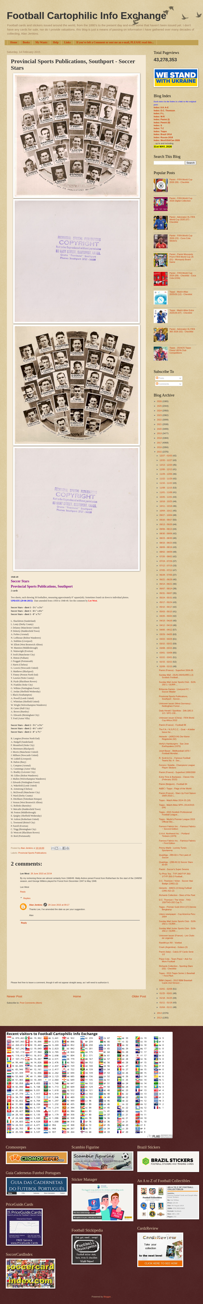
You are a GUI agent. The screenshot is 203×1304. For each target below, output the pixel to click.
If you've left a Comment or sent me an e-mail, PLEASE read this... (115, 42)
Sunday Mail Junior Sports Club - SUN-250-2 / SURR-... (177, 929)
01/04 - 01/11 (166, 1007)
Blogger (107, 1296)
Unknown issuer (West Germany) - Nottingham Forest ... (175, 704)
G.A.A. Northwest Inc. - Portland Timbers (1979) (174, 834)
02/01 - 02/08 (166, 989)
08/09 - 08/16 (166, 547)
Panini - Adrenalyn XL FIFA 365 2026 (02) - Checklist (182, 330)
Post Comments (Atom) (31, 1003)
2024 (159, 410)
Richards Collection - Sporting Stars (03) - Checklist (176, 967)
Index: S (158, 125)
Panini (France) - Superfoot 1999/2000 (177, 772)
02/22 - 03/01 (166, 657)
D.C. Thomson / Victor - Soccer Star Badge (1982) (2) (176, 882)
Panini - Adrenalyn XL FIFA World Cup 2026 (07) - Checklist (182, 219)
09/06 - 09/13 (166, 529)
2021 (159, 424)
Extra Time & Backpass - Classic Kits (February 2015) (176, 778)
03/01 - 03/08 (166, 653)
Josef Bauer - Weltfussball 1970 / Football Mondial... (174, 752)
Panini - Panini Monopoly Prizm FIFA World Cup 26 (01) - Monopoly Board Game (181, 258)
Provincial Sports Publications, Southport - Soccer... (173, 697)
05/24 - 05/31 (166, 597)
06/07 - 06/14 (166, 588)
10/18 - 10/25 (166, 501)
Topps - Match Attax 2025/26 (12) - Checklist (180, 293)
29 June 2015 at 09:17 (58, 905)
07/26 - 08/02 (166, 556)
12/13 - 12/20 (166, 465)
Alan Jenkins (35, 905)
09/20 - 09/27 (166, 520)
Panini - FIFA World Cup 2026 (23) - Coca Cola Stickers (180, 238)
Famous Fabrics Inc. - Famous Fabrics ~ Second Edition (177, 827)
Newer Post (14, 996)
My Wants (41, 42)
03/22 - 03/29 (166, 639)
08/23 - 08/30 (166, 538)
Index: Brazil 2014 (163, 134)
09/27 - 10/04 (166, 515)
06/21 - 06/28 (166, 579)
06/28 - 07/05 (166, 575)
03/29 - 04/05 (166, 634)
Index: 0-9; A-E (161, 107)
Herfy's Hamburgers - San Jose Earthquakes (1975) (174, 745)
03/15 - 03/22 (166, 643)
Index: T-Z (159, 128)
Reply (23, 892)
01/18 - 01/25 (166, 998)
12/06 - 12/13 (166, 469)
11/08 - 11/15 (166, 488)
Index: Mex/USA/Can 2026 (167, 140)
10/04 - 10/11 (166, 511)
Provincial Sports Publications (32, 853)
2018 (159, 438)
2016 (159, 447)
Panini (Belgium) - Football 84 (173, 784)
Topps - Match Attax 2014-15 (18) (175, 800)
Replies (27, 898)
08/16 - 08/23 (166, 543)
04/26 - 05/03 (166, 616)
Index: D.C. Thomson (164, 110)
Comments (162, 384)
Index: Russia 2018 (163, 137)
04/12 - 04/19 (166, 625)
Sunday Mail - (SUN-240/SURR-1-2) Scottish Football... (176, 676)
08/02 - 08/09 (166, 552)
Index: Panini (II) (162, 122)
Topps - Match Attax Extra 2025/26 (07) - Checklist (181, 311)
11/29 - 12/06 (166, 474)
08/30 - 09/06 (166, 533)
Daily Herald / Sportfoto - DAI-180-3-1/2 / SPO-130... (176, 711)
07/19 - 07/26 (166, 561)
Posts (160, 378)
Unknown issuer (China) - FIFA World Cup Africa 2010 (176, 719)
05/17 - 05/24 (166, 602)
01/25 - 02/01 (166, 993)
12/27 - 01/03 (166, 455)
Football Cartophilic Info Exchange (86, 15)
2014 (159, 1013)
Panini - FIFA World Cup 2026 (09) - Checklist (180, 180)
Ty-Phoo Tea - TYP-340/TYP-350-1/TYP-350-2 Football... (175, 875)
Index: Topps (160, 131)
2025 (159, 406)
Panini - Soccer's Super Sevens (174, 869)
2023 (159, 415)
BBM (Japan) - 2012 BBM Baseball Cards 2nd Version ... (175, 981)
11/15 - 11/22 (166, 483)
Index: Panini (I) (162, 119)
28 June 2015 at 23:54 (41, 873)
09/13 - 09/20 (166, 524)
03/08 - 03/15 (166, 648)
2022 (159, 420)
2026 (159, 401)
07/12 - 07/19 (166, 565)
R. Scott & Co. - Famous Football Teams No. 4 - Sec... (174, 759)
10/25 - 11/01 (166, 497)
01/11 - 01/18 (166, 1002)
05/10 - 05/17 (166, 607)
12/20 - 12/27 (166, 460)
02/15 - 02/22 (166, 662)
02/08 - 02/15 (166, 666)
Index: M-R (159, 116)
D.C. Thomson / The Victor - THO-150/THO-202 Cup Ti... (175, 901)
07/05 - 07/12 (166, 570)
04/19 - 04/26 (166, 620)
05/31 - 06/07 (166, 593)
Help (56, 42)
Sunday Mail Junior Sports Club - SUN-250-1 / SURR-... (177, 683)
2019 (159, 433)
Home (13, 42)
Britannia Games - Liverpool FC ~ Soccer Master (175, 690)
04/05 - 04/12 (166, 630)
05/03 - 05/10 (166, 611)
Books (26, 42)
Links (67, 42)
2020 (159, 429)
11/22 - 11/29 (166, 478)
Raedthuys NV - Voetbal (170, 943)
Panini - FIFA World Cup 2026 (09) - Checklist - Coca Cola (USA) (182, 275)
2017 (159, 442)
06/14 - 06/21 (166, 584)
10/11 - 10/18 (166, 506)
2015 (159, 452)
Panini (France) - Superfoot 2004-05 (176, 670)
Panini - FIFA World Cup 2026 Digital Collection (180, 199)
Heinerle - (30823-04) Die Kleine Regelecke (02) (174, 737)
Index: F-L (159, 113)
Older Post (139, 996)
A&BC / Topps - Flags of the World (175, 788)
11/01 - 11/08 (166, 492)
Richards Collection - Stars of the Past (177, 895)
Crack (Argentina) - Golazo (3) (173, 947)
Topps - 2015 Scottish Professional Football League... (175, 813)
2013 (159, 1017)
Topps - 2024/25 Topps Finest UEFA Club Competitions (180, 350)
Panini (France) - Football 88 (172, 725)
